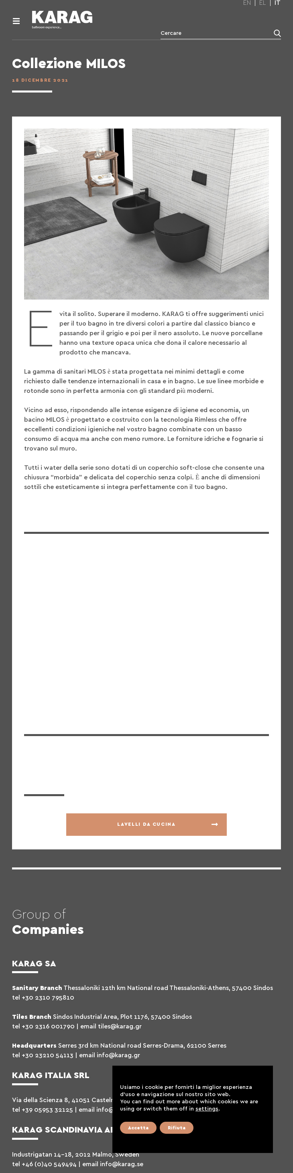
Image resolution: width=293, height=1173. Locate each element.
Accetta (138, 1127)
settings (206, 1109)
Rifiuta (176, 1127)
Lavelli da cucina (146, 824)
